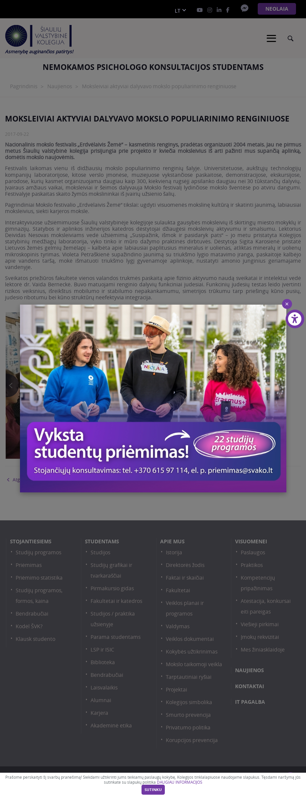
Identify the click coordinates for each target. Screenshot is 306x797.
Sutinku (153, 789)
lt (177, 10)
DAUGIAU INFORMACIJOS (179, 782)
